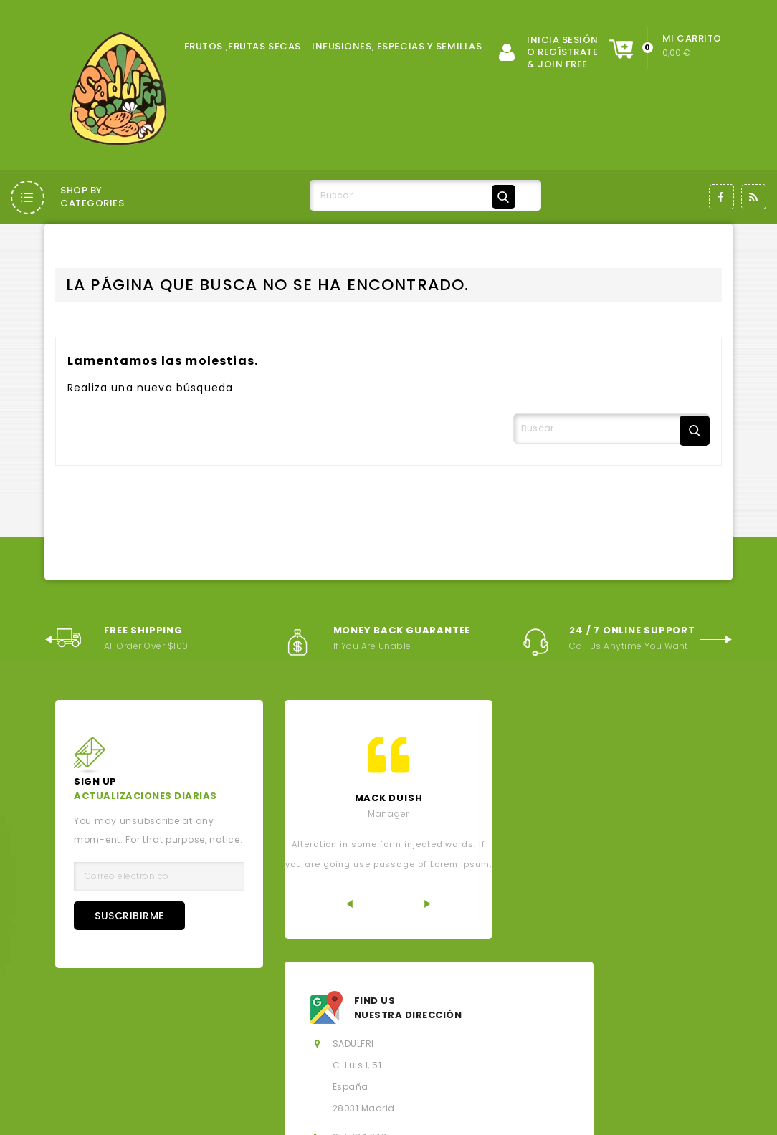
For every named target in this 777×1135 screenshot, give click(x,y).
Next (716, 634)
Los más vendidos (427, 1003)
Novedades (333, 1003)
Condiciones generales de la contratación (259, 1027)
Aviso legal (105, 1027)
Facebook (721, 197)
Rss (754, 197)
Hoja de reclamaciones (607, 1051)
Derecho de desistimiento (173, 1051)
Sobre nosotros (422, 1027)
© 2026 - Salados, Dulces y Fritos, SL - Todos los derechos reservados (227, 1114)
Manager (388, 814)
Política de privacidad (533, 1027)
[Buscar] (415, 196)
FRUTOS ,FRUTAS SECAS (242, 46)
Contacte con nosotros (311, 1051)
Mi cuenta (504, 1051)
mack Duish (389, 798)
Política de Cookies (653, 1027)
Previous (60, 634)
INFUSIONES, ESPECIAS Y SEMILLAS (397, 46)
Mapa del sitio (423, 1051)
